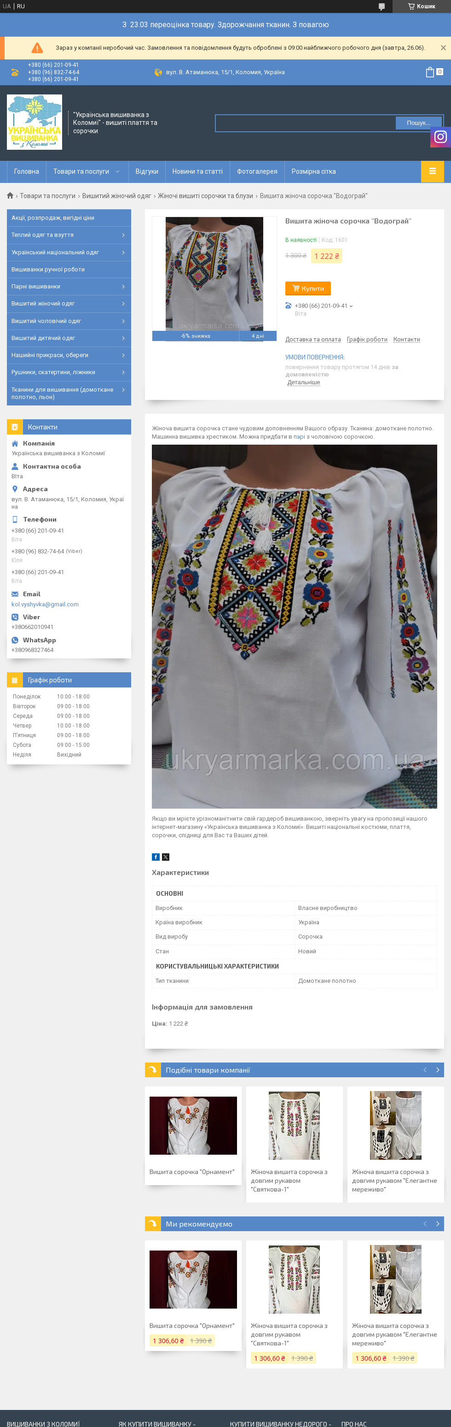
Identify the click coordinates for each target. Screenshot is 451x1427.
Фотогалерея (257, 171)
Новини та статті (198, 171)
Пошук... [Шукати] (418, 122)
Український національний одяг (55, 252)
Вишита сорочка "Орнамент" (192, 1171)
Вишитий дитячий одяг (43, 338)
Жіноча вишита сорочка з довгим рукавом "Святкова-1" (289, 1180)
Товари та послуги (81, 171)
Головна (26, 171)
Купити (313, 288)
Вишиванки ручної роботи (48, 269)
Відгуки (147, 171)
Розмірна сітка (314, 171)
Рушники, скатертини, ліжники (53, 372)
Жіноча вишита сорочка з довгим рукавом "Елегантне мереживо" (394, 1180)
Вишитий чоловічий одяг (46, 320)
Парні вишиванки (36, 286)
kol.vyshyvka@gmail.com (45, 604)
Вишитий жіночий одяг (116, 196)
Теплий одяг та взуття (43, 234)
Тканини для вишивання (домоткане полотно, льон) (62, 393)
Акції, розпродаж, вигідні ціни (53, 217)
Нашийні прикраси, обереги (50, 355)
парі (299, 436)
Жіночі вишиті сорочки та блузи (205, 196)
